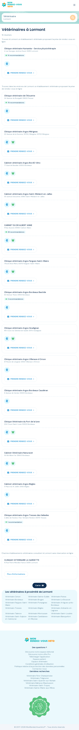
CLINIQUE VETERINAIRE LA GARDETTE (21, 560)
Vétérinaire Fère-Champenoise (39, 676)
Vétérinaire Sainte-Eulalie (38, 596)
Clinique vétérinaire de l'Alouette (19, 95)
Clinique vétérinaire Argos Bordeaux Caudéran (26, 390)
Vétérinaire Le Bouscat (60, 599)
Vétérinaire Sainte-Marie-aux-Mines (39, 688)
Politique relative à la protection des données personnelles (39, 666)
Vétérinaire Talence (13, 613)
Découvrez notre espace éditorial (39, 652)
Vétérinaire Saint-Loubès (61, 613)
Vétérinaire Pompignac (37, 602)
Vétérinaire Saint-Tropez (39, 685)
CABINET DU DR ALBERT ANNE (18, 225)
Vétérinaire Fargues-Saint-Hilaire (16, 603)
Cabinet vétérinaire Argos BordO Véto (22, 163)
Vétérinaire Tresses (13, 608)
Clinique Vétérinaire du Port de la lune (22, 421)
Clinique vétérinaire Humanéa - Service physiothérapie (30, 48)
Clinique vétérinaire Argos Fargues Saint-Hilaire (26, 261)
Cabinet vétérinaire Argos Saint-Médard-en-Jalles (28, 194)
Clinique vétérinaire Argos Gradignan (21, 328)
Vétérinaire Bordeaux (14, 599)
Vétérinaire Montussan (37, 613)
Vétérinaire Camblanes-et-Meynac (38, 617)
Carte (39, 585)
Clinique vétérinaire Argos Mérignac (21, 131)
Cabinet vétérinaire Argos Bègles (19, 484)
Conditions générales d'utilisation (39, 664)
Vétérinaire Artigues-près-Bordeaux (62, 603)
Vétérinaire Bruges (36, 599)
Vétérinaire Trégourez (39, 678)
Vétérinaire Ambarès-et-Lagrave (61, 609)
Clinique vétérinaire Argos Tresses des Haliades (26, 515)
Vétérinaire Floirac (58, 596)
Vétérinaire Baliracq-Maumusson (39, 683)
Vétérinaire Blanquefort (61, 616)
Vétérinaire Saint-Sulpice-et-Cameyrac (16, 617)
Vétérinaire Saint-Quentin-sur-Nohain (39, 680)
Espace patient (39, 659)
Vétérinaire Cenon (13, 596)
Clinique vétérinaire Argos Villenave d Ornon (25, 359)
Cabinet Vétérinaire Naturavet (18, 453)
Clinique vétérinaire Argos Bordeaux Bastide (25, 292)
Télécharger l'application (39, 656)
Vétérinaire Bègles (35, 608)
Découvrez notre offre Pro (39, 654)
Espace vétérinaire (39, 661)
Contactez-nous (39, 669)
